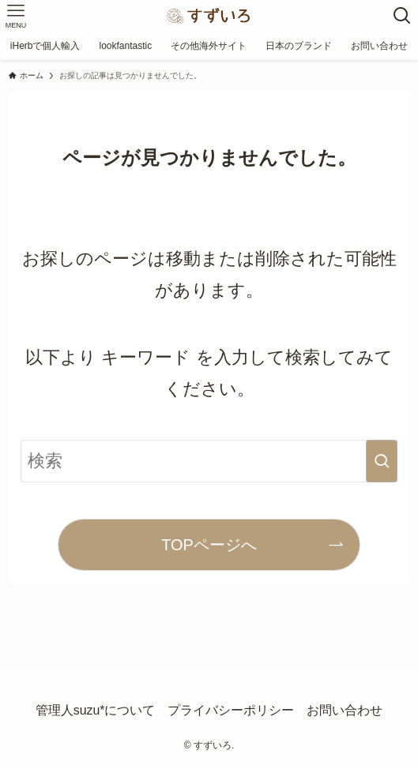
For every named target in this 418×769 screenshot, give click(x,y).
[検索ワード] (209, 461)
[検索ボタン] (402, 16)
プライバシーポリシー (231, 710)
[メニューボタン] (16, 16)
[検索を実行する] (381, 461)
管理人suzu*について (96, 710)
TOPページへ (209, 544)
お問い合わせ (344, 710)
